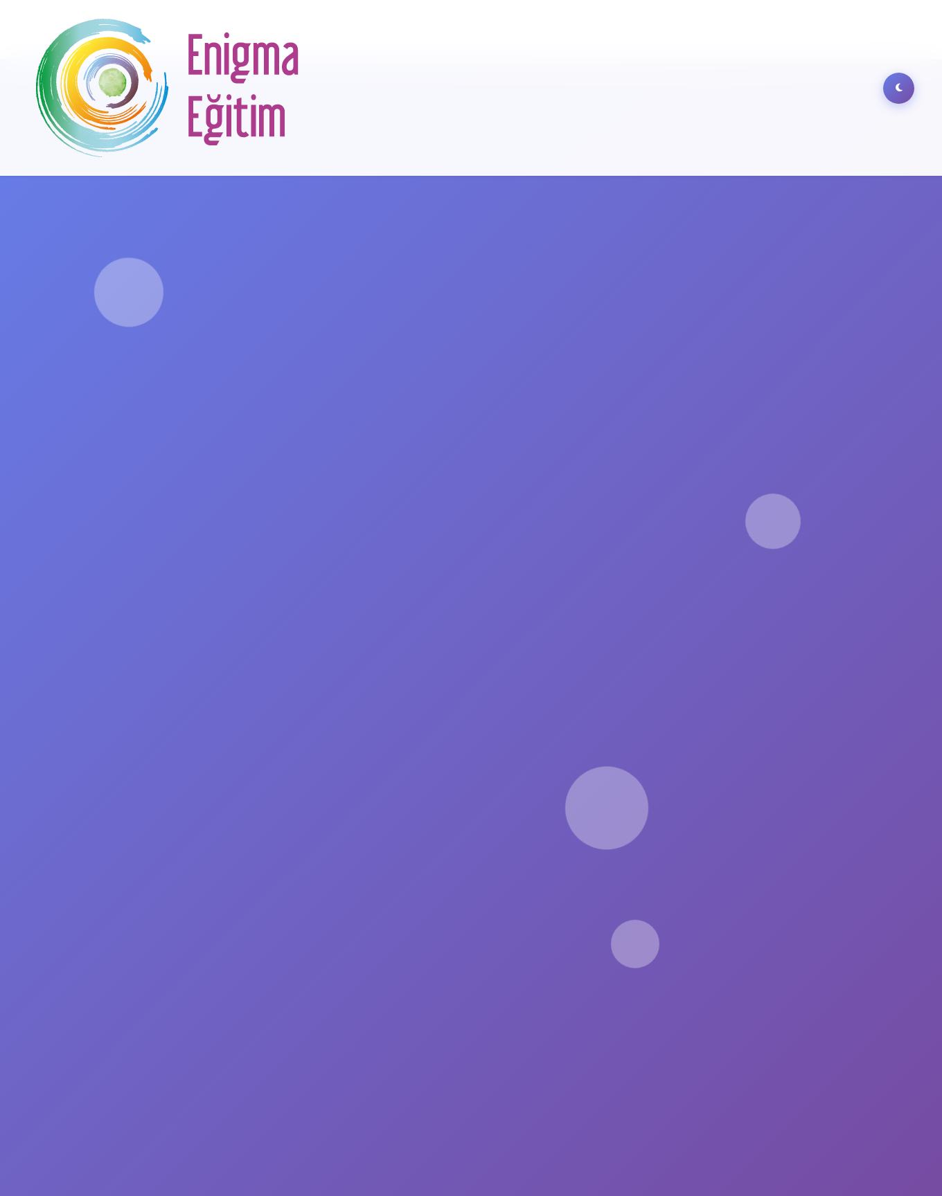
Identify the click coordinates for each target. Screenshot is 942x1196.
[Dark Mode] (898, 88)
